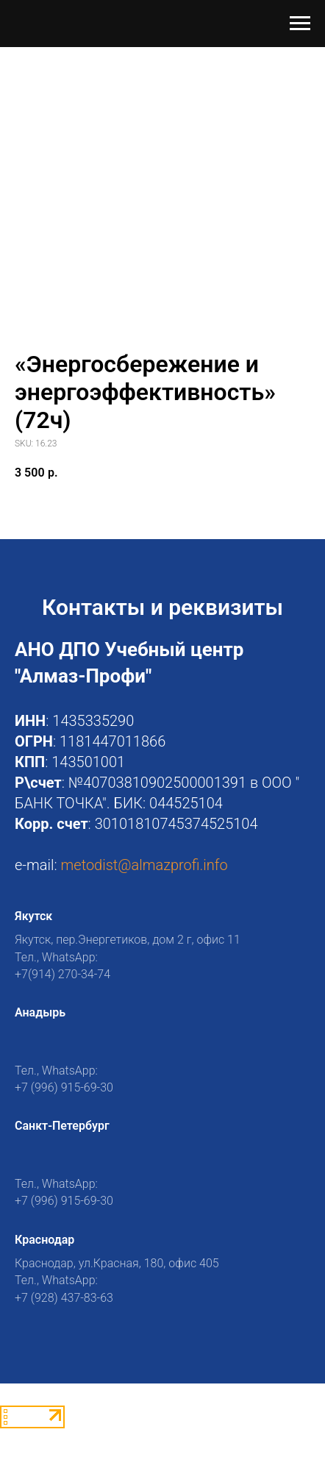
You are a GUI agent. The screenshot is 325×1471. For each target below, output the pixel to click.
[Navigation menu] (300, 23)
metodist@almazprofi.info (144, 865)
